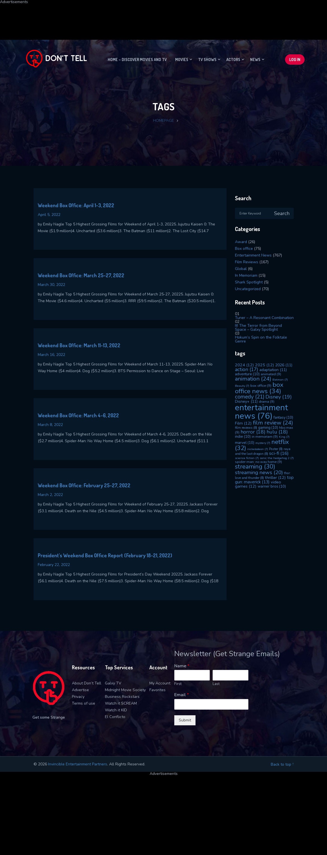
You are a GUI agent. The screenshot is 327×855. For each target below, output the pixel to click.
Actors (233, 59)
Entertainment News (253, 255)
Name (181, 666)
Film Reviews (246, 262)
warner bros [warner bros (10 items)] (272, 486)
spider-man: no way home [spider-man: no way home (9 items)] (258, 461)
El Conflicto (115, 716)
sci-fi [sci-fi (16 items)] (279, 453)
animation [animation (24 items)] (253, 379)
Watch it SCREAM (121, 703)
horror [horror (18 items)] (253, 431)
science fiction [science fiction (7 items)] (247, 458)
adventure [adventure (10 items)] (247, 374)
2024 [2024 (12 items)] (244, 365)
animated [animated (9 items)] (271, 374)
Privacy (78, 696)
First (178, 684)
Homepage (163, 120)
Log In (294, 59)
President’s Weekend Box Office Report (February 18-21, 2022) (105, 555)
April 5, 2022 (49, 214)
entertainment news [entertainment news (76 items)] (261, 411)
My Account (159, 683)
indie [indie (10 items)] (243, 436)
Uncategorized (248, 289)
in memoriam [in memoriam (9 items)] (265, 436)
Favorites (157, 690)
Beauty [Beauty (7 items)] (242, 386)
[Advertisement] (135, 16)
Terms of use (83, 703)
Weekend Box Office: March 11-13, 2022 (79, 345)
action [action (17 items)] (246, 369)
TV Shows (207, 59)
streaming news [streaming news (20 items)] (259, 472)
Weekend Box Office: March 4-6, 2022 (78, 415)
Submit (185, 720)
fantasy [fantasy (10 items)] (283, 417)
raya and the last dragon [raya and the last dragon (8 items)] (262, 451)
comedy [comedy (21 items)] (249, 396)
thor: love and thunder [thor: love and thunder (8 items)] (263, 475)
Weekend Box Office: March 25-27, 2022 (81, 275)
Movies (181, 59)
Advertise (80, 690)
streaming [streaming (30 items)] (255, 466)
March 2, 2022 (50, 494)
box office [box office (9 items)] (260, 385)
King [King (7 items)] (284, 437)
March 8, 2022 (50, 424)
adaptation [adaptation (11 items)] (273, 369)
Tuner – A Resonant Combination (264, 317)
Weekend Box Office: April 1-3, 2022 (76, 205)
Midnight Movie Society (125, 690)
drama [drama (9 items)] (266, 401)
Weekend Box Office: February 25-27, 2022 (84, 485)
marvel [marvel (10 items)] (244, 442)
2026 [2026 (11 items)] (283, 365)
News (255, 59)
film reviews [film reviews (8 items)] (246, 427)
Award (241, 241)
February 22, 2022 (54, 564)
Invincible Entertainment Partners (77, 764)
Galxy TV (113, 683)
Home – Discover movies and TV (137, 59)
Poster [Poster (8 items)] (276, 449)
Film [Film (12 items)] (243, 423)
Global (241, 268)
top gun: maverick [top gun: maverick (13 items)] (264, 479)
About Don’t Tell (86, 683)
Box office (244, 248)
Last (216, 684)
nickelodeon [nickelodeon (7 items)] (257, 449)
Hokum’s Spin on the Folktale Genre (261, 339)
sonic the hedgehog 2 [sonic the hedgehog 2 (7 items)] (277, 458)
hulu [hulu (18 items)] (277, 431)
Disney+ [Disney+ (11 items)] (246, 401)
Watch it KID (116, 710)
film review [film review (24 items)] (273, 423)
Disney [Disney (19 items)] (278, 396)
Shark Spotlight (249, 282)
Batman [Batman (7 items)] (280, 380)
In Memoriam (246, 275)
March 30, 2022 (51, 284)
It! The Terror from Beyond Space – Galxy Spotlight (258, 327)
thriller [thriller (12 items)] (275, 477)
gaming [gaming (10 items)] (268, 427)
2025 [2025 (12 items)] (264, 365)
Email (181, 695)
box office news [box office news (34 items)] (259, 387)
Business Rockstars (122, 696)
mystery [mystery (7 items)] (262, 443)
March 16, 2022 (51, 354)
